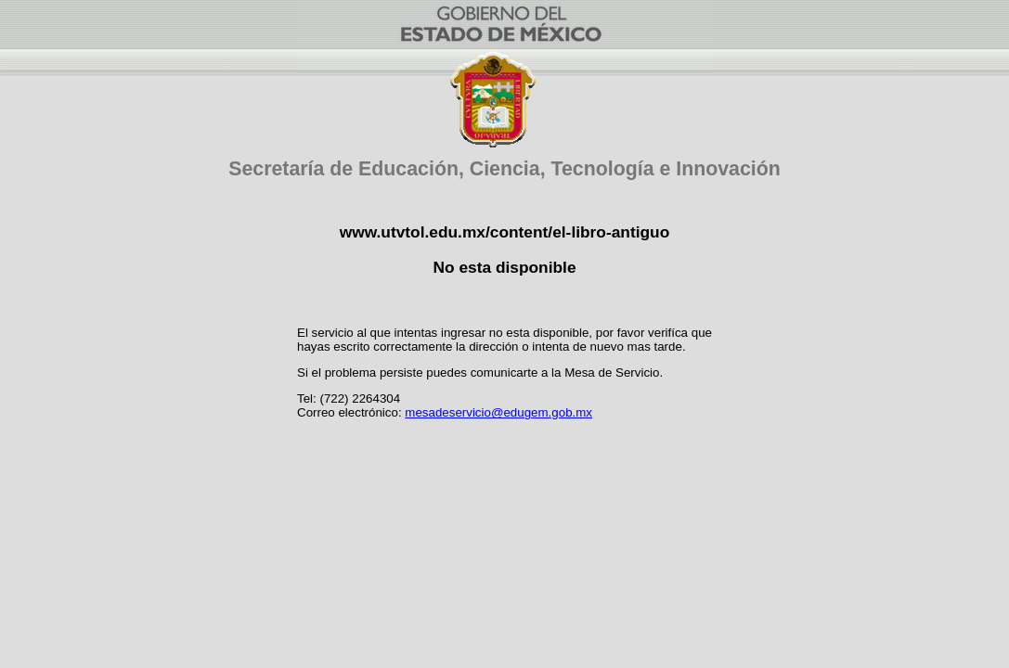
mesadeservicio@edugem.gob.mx (498, 412)
